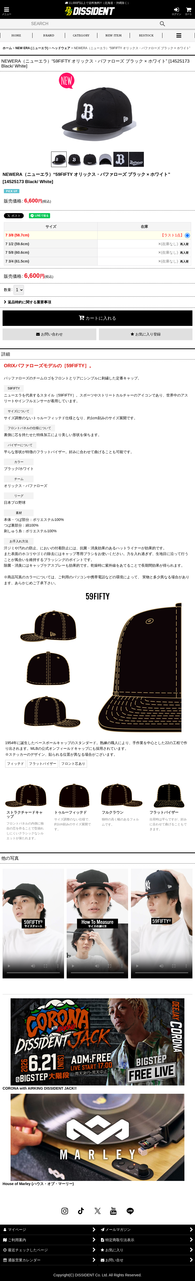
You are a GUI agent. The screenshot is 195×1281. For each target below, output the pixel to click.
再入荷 (184, 244)
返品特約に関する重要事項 (27, 302)
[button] (6, 11)
